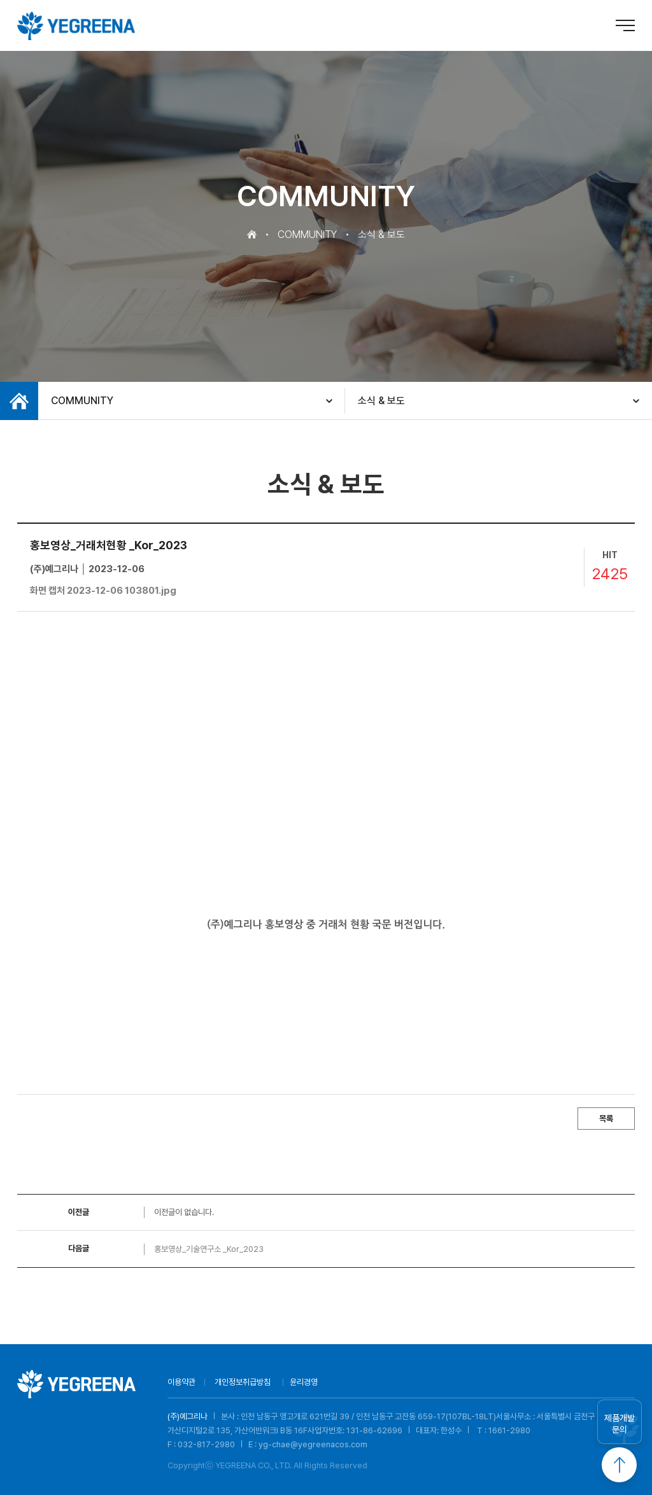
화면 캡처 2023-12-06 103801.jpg (103, 590)
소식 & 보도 (381, 401)
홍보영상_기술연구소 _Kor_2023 (209, 1249)
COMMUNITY (82, 401)
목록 (606, 1118)
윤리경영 (304, 1382)
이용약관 (181, 1382)
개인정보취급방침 (243, 1382)
